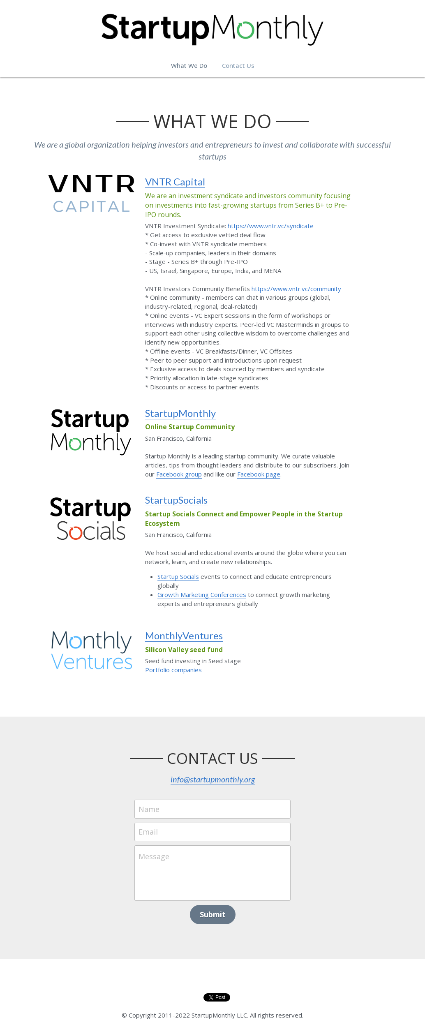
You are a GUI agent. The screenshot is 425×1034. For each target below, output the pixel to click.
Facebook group (179, 474)
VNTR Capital (175, 181)
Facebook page (258, 474)
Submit (213, 914)
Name (149, 809)
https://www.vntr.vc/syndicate (271, 226)
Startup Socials (178, 576)
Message (154, 856)
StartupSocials (176, 500)
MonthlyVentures (184, 635)
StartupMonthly (180, 413)
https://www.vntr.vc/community (296, 289)
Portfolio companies (173, 670)
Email (148, 832)
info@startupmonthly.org (213, 779)
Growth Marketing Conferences (201, 594)
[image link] (91, 192)
